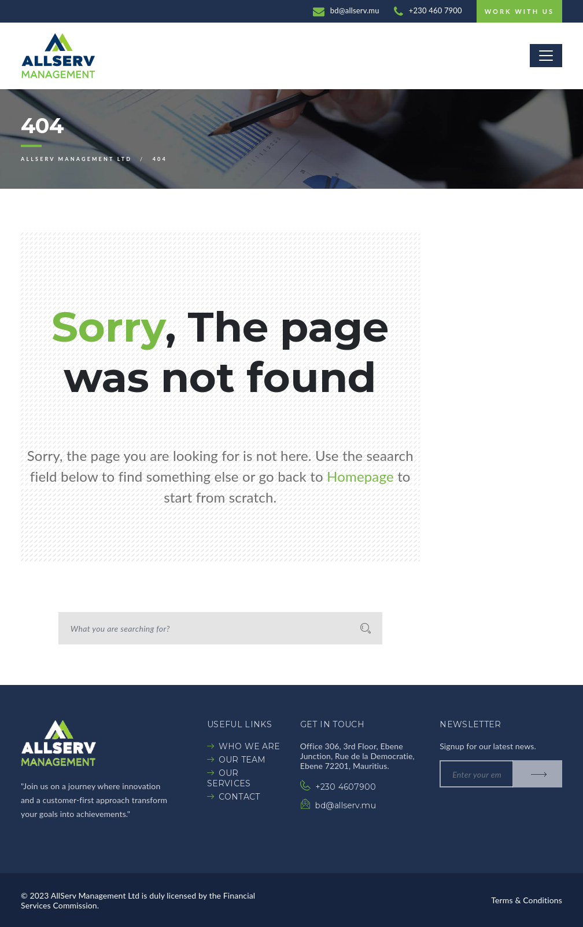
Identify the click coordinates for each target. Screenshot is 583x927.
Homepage (360, 476)
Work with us (519, 11)
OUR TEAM (242, 759)
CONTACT (239, 797)
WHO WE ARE (249, 746)
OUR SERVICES (228, 778)
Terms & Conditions (526, 900)
